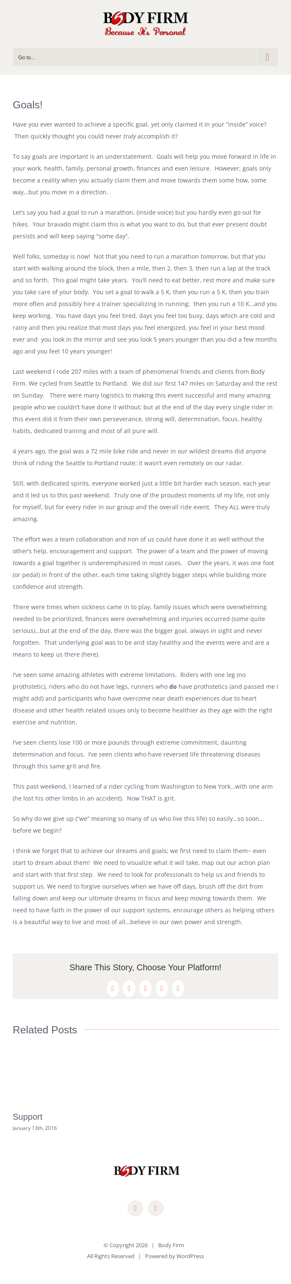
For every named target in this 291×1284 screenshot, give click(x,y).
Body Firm (171, 1245)
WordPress (190, 1256)
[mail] (156, 1208)
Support (27, 1116)
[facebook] (135, 1208)
